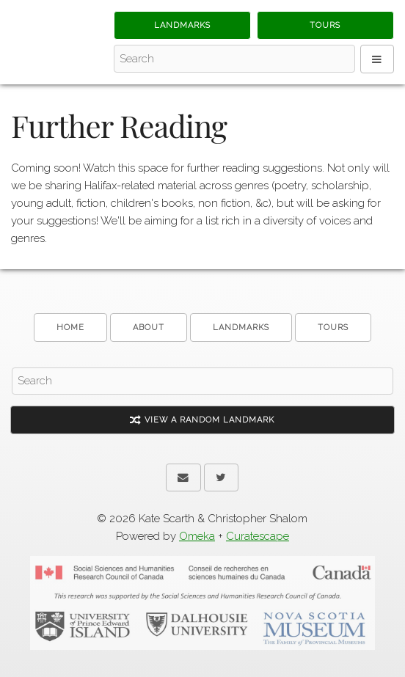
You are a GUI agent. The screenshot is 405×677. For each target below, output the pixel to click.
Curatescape (257, 536)
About (148, 327)
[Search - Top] (234, 59)
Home (70, 327)
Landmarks (182, 25)
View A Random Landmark (202, 420)
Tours (325, 25)
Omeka (197, 536)
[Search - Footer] (202, 381)
